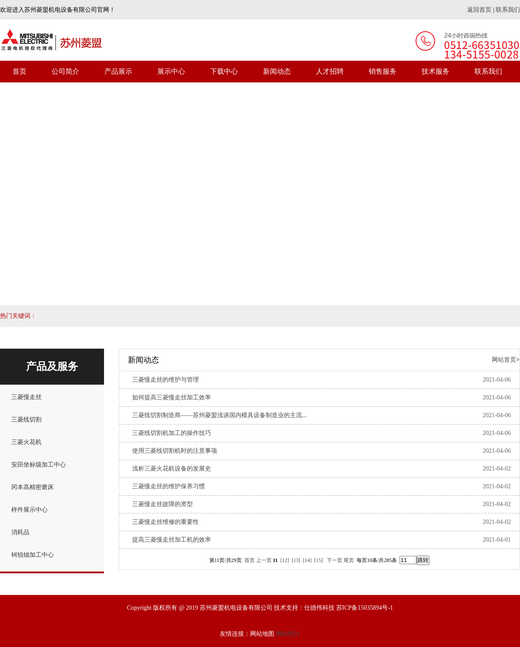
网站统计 (288, 634)
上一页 (264, 560)
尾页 (349, 560)
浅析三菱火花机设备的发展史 (171, 468)
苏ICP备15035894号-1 (364, 608)
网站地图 (262, 634)
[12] (284, 560)
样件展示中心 (29, 509)
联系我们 (508, 10)
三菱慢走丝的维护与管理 (165, 379)
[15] (318, 560)
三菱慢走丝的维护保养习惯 (168, 486)
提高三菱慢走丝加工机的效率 (171, 539)
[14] (307, 560)
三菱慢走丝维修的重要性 (165, 522)
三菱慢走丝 (26, 397)
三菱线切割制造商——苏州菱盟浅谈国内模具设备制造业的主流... (219, 415)
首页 (249, 560)
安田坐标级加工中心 (38, 464)
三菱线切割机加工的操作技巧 (171, 433)
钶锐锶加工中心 (32, 555)
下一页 (334, 560)
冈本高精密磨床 (32, 487)
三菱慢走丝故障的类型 (162, 504)
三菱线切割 (26, 419)
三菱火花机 (26, 442)
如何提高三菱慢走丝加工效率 (171, 397)
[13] (296, 560)
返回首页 (479, 10)
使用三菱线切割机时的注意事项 (174, 451)
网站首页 (504, 359)
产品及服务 (52, 366)
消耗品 (20, 532)
